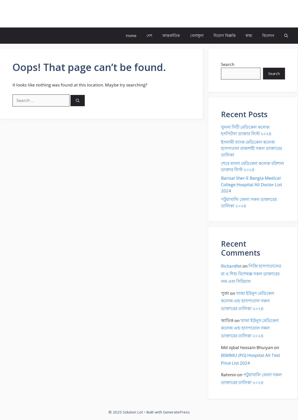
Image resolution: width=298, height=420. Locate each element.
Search (227, 64)
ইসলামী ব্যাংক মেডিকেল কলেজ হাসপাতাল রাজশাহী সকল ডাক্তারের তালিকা (251, 148)
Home (131, 35)
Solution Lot (29, 13)
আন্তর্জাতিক (171, 35)
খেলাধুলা (197, 35)
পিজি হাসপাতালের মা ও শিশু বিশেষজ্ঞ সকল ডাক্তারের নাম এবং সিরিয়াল (251, 273)
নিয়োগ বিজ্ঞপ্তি (225, 35)
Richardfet (231, 266)
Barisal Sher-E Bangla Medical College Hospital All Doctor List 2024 (251, 184)
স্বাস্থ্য (249, 35)
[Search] (77, 100)
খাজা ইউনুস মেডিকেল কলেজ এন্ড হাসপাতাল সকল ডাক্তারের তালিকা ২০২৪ (247, 300)
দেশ (149, 35)
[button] (286, 35)
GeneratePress (176, 412)
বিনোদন (268, 35)
